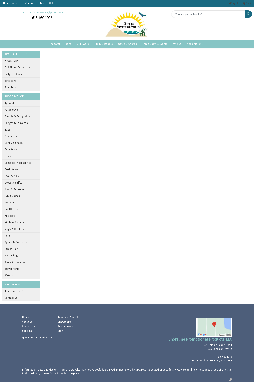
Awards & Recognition (18, 116)
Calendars (11, 136)
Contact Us (31, 3)
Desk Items (11, 169)
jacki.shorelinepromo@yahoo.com (42, 12)
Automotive (11, 109)
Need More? (194, 43)
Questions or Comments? (37, 337)
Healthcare (11, 209)
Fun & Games (12, 195)
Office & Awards (127, 43)
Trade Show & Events (154, 43)
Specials (27, 330)
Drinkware (82, 43)
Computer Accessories (18, 162)
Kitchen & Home (14, 222)
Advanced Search (15, 291)
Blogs (43, 3)
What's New (11, 60)
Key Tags (10, 215)
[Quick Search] (208, 14)
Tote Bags (10, 80)
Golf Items (11, 202)
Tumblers (10, 87)
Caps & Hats (12, 149)
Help (51, 3)
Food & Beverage (14, 189)
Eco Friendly (12, 176)
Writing (177, 43)
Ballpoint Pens (13, 74)
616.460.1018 (225, 356)
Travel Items (12, 268)
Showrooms (65, 321)
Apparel (55, 43)
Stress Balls (11, 249)
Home (6, 3)
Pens (8, 235)
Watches (10, 275)
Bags (68, 43)
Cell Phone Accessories (18, 67)
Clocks (8, 156)
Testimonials (65, 326)
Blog (60, 330)
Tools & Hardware (15, 262)
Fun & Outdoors (103, 43)
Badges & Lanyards (16, 123)
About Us (17, 3)
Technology (11, 255)
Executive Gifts (13, 182)
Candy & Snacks (14, 142)
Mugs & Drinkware (15, 229)
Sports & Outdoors (16, 242)
